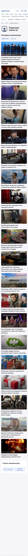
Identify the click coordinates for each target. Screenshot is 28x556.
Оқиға (15, 14)
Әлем (7, 14)
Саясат (3, 14)
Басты (2, 23)
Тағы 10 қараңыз (8, 469)
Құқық (20, 14)
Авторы (7, 23)
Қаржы (11, 14)
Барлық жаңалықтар (20, 469)
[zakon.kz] (5, 11)
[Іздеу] (22, 11)
